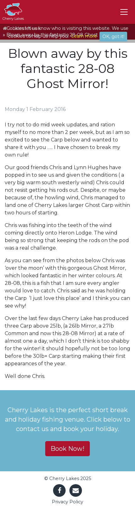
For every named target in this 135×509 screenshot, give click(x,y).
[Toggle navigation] (124, 12)
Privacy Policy (67, 502)
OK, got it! (113, 36)
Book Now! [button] (67, 448)
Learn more (84, 36)
